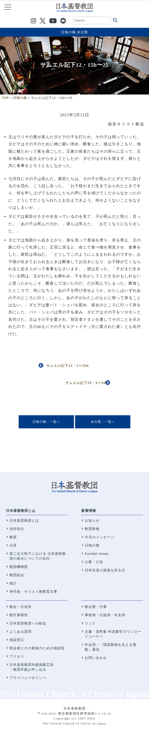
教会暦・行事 (96, 607)
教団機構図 (18, 567)
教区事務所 (18, 615)
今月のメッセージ (99, 537)
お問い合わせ (96, 658)
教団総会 (16, 575)
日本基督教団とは (20, 511)
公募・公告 (94, 562)
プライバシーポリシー (27, 678)
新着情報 (88, 511)
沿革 (13, 545)
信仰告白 (16, 529)
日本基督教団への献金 (27, 623)
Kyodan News (97, 553)
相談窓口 (16, 640)
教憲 (13, 537)
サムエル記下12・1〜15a (67, 365)
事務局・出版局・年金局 (105, 615)
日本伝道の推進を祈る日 (105, 570)
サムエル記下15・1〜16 (85, 383)
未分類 (82, 32)
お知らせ (92, 520)
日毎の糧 (68, 32)
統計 (13, 583)
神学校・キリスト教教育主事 (33, 591)
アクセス (16, 656)
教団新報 (92, 529)
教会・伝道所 (20, 607)
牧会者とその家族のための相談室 (37, 648)
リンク (90, 623)
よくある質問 (20, 631)
